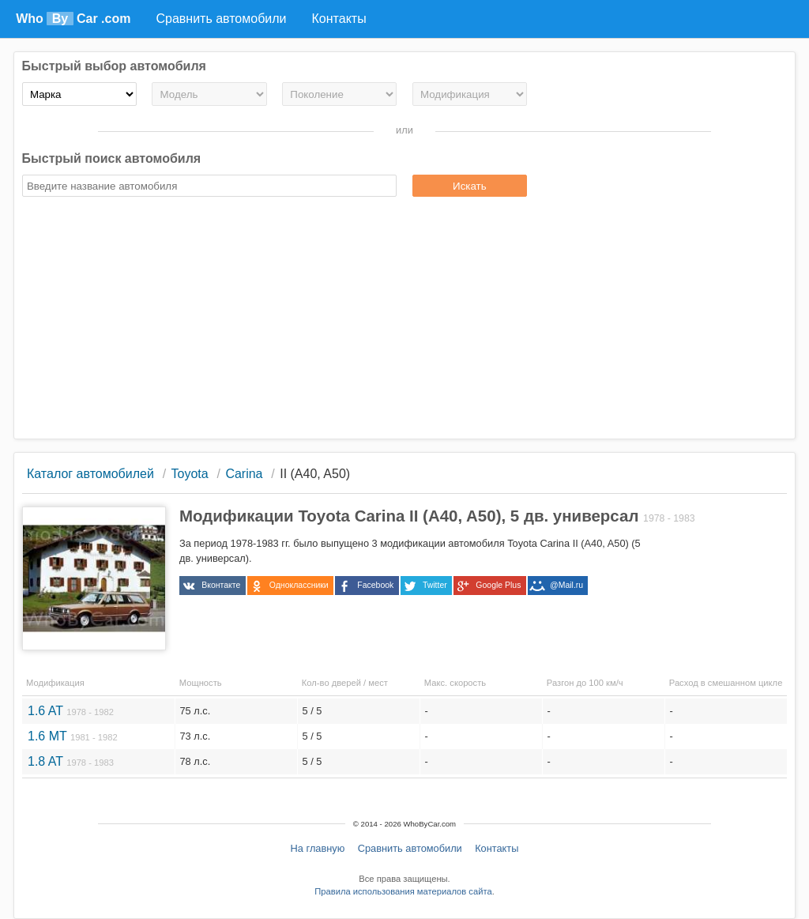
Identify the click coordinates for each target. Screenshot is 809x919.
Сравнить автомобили (410, 848)
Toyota (190, 473)
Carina (243, 473)
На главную (318, 848)
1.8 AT (71, 761)
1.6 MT (73, 736)
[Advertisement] (405, 320)
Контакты (496, 848)
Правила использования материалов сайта (402, 891)
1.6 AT (71, 710)
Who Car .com (73, 18)
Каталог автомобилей (90, 473)
